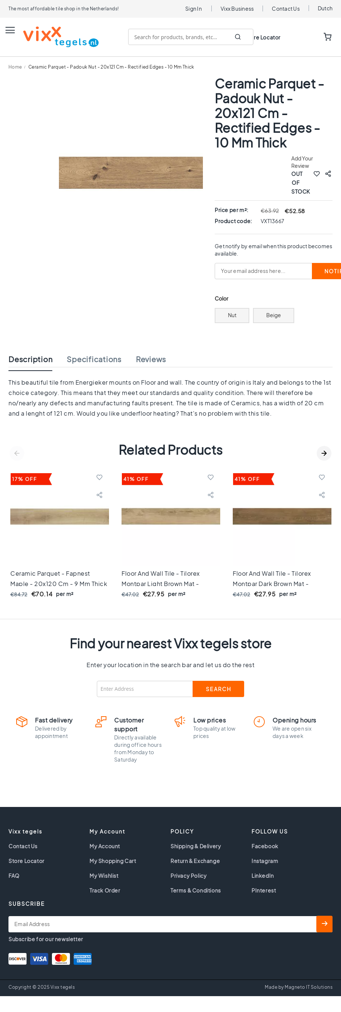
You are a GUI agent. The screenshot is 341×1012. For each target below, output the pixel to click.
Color (222, 298)
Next (324, 453)
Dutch (325, 8)
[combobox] (190, 37)
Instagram (265, 860)
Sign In (193, 8)
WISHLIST (305, 37)
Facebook (265, 845)
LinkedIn (263, 875)
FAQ (14, 875)
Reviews (151, 358)
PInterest (264, 890)
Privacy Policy (188, 875)
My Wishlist (104, 875)
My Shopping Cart (112, 860)
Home (15, 67)
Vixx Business (237, 8)
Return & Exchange (195, 860)
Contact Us (286, 8)
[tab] (37, 361)
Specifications (94, 358)
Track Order (104, 890)
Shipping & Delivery (195, 845)
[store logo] (53, 37)
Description (30, 358)
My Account (104, 845)
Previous (17, 453)
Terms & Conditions (195, 890)
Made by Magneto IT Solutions (299, 987)
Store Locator (263, 37)
